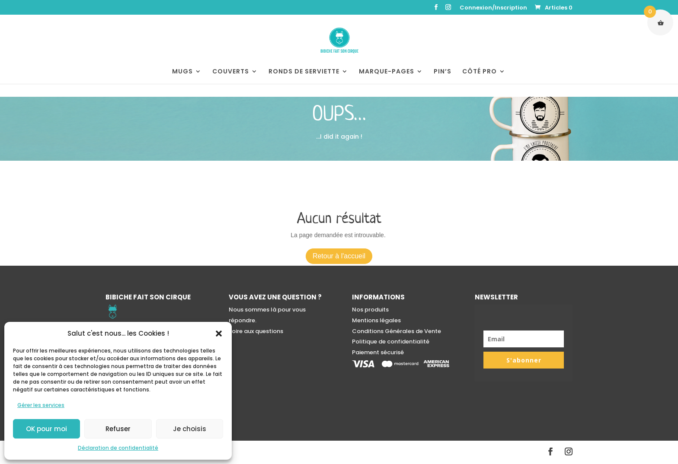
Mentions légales (376, 320)
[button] (218, 333)
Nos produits (370, 309)
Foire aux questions (256, 331)
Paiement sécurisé (378, 352)
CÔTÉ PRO (479, 72)
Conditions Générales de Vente (396, 331)
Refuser (118, 428)
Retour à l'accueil (339, 256)
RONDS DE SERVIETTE (304, 72)
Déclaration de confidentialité (118, 447)
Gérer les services (40, 405)
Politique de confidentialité (390, 341)
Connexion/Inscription (493, 8)
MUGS (182, 72)
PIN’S (442, 72)
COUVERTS (230, 72)
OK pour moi (46, 428)
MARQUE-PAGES (386, 72)
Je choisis (189, 428)
